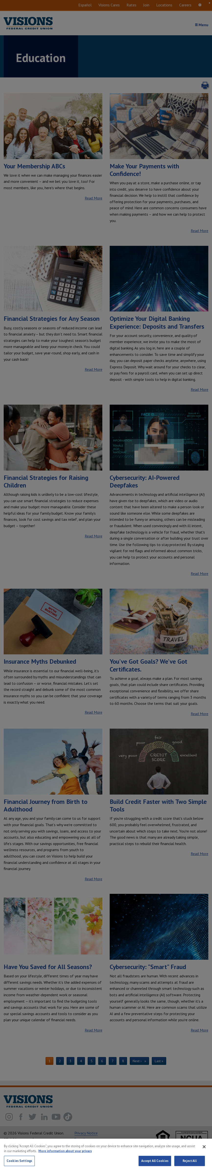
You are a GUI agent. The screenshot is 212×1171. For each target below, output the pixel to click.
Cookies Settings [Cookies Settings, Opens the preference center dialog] (19, 1163)
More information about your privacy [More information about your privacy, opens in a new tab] (65, 1153)
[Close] (204, 1148)
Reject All (189, 1163)
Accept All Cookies (154, 1163)
